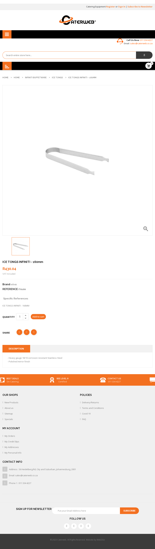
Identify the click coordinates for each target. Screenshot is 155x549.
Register (111, 6)
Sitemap (9, 413)
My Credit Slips (12, 441)
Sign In (122, 6)
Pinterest (34, 332)
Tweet (26, 332)
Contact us (133, 378)
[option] (20, 246)
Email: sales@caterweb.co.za (23, 475)
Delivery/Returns (90, 402)
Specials (9, 419)
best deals (31, 378)
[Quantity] (19, 316)
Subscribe (129, 510)
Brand (6, 284)
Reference (10, 289)
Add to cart (38, 316)
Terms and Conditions (93, 408)
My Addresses (12, 447)
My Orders (10, 435)
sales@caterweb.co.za (141, 43)
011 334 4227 (146, 40)
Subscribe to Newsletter (140, 6)
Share (19, 332)
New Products (11, 402)
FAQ (84, 419)
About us (9, 408)
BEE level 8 (81, 378)
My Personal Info (13, 452)
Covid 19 (86, 413)
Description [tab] (16, 348)
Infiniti (14, 284)
